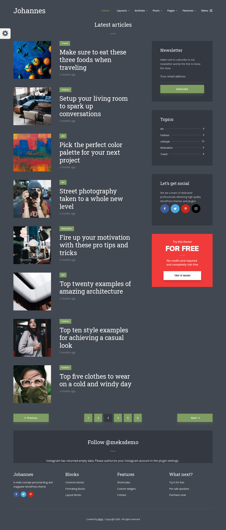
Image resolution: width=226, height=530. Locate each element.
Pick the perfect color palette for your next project (91, 152)
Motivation (67, 228)
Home (105, 10)
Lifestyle (165, 141)
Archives (140, 10)
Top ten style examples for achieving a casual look (94, 337)
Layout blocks (73, 495)
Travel (65, 43)
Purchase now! (177, 495)
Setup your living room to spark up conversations (94, 106)
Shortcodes (123, 482)
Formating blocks (75, 488)
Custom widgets (126, 488)
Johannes (29, 10)
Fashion (65, 89)
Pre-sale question (179, 488)
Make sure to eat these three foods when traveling (93, 59)
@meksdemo (122, 442)
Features (188, 10)
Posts (156, 10)
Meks (100, 519)
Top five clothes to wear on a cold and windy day (96, 380)
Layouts (122, 10)
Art (63, 136)
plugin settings (169, 461)
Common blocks (74, 482)
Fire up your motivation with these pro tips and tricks (95, 245)
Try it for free (176, 482)
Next (194, 418)
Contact (121, 495)
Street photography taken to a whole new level (91, 198)
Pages (171, 10)
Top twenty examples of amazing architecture (95, 287)
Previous (32, 418)
